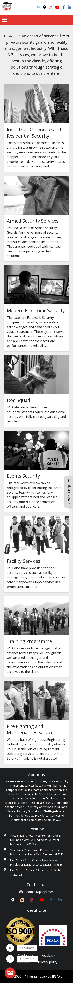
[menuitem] (10, 959)
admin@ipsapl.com (40, 892)
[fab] (10, 972)
